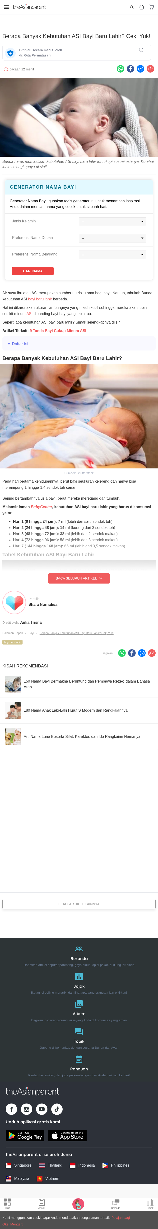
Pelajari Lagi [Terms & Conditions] (121, 1218)
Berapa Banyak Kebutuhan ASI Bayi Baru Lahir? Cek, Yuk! (77, 630)
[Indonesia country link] (82, 1161)
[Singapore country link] (19, 1161)
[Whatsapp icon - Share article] (120, 64)
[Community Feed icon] (115, 1205)
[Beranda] (79, 950)
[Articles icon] (42, 1205)
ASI (29, 311)
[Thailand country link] (50, 1161)
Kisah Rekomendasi (25, 663)
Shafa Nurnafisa (42, 601)
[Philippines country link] (115, 1161)
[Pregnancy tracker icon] (78, 1204)
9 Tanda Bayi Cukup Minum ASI (58, 328)
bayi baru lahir (40, 296)
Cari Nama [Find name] (39, 267)
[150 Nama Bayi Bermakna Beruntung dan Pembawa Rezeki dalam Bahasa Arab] (79, 681)
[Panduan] (79, 1060)
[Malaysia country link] (17, 1174)
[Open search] (131, 7)
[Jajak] (79, 978)
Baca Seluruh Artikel (79, 575)
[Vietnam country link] (48, 1174)
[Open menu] (6, 7)
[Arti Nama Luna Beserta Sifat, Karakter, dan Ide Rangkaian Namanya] (72, 733)
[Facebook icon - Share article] (130, 64)
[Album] (79, 1005)
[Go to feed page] (29, 7)
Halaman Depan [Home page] (12, 630)
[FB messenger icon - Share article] (140, 64)
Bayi (31, 630)
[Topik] (79, 1033)
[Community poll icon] (150, 1205)
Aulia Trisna (31, 619)
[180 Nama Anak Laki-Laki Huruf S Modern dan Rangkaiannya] (66, 707)
